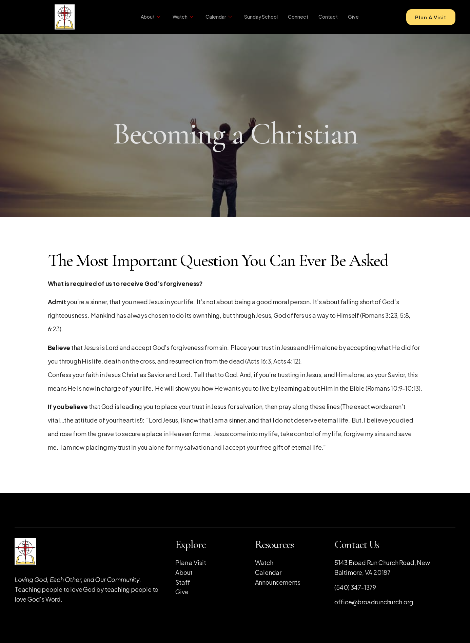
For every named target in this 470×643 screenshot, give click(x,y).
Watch (178, 17)
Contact (327, 17)
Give (353, 17)
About (144, 17)
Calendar (214, 17)
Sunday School (258, 17)
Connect (296, 17)
